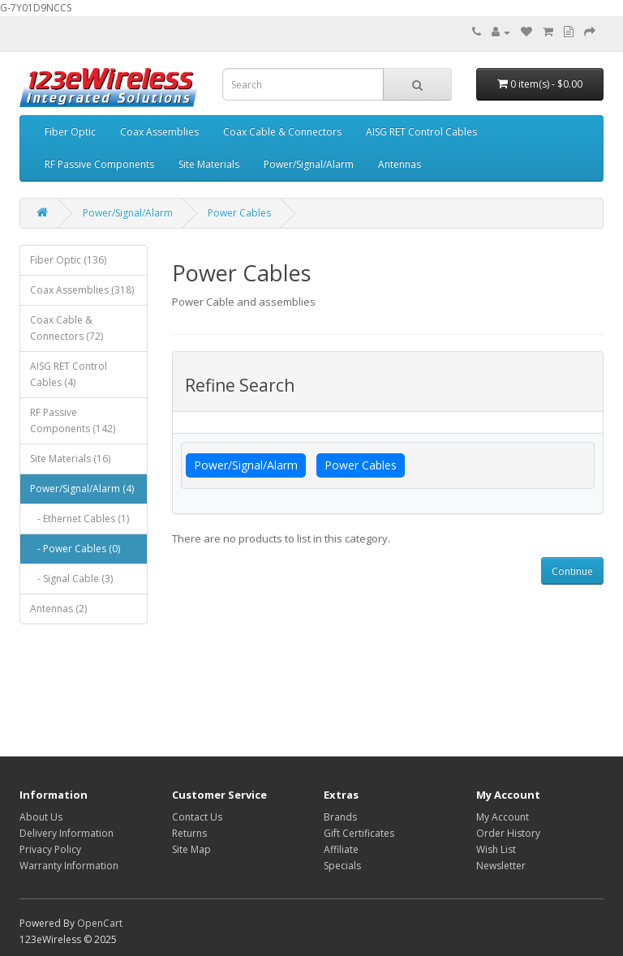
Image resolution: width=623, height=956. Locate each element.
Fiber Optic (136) (68, 260)
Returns (189, 833)
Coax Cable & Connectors (282, 132)
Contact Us (197, 817)
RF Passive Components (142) (72, 420)
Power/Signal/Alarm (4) (82, 488)
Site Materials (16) (70, 458)
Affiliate (341, 849)
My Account (502, 817)
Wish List (496, 849)
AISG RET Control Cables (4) (68, 374)
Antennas (399, 164)
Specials (342, 865)
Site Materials (208, 164)
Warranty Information (68, 865)
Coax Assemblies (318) (82, 290)
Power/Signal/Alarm (309, 164)
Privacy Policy (50, 849)
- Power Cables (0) (75, 548)
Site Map (191, 849)
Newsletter (501, 865)
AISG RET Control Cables (421, 132)
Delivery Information (66, 833)
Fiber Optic (70, 132)
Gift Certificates (359, 833)
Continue (572, 571)
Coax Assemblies (159, 132)
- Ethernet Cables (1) (79, 518)
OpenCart (99, 923)
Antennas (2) (58, 608)
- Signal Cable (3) (71, 578)
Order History (508, 833)
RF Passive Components (99, 164)
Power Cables (239, 213)
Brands (340, 817)
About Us (40, 817)
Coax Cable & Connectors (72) (66, 328)
